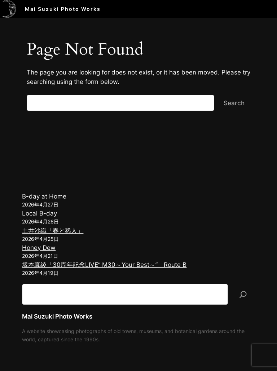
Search (234, 103)
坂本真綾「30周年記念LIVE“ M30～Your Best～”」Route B (104, 264)
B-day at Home (44, 196)
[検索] (243, 294)
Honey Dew (39, 247)
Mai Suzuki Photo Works (63, 9)
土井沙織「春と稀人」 (52, 230)
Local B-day (39, 213)
